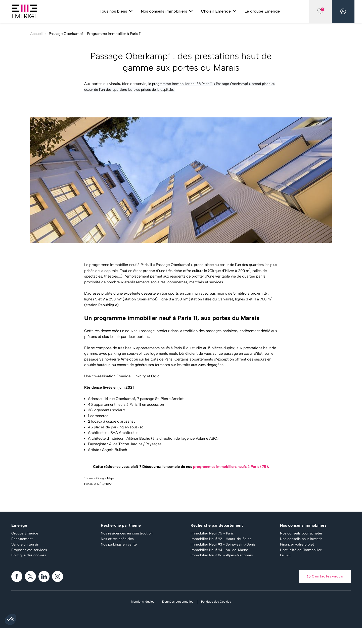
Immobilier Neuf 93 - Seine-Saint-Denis (223, 545)
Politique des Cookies (216, 601)
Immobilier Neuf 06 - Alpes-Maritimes (222, 555)
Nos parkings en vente (119, 545)
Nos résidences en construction (127, 533)
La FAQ (285, 555)
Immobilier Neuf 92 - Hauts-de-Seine (221, 539)
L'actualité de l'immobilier (301, 550)
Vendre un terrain (25, 545)
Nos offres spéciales (117, 539)
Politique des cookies (28, 555)
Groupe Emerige (24, 533)
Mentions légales (142, 601)
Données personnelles (177, 601)
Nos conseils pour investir (301, 539)
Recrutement (22, 539)
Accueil (36, 33)
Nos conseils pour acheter (301, 533)
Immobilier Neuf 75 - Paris (212, 533)
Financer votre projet (297, 545)
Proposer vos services (29, 550)
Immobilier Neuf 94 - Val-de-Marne (219, 550)
